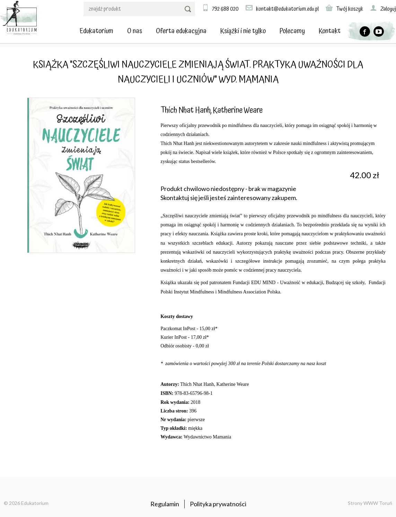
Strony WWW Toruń (370, 503)
